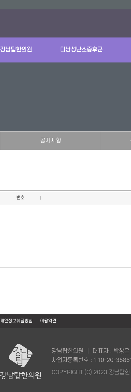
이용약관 (48, 321)
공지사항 (50, 140)
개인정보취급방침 (17, 321)
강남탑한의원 (16, 50)
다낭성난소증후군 (81, 50)
